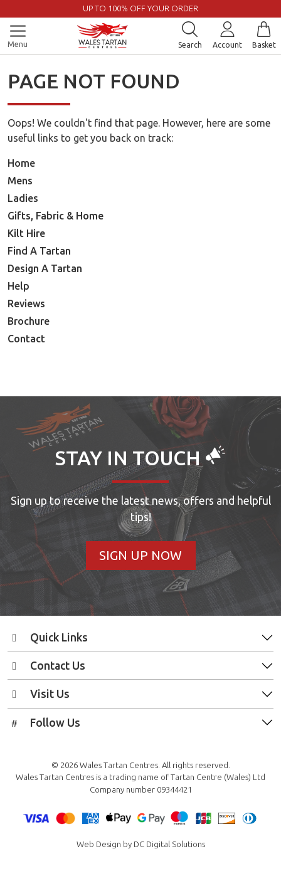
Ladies (23, 198)
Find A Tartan (39, 250)
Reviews (26, 303)
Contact (26, 338)
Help (18, 286)
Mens (20, 180)
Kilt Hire (26, 233)
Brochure (29, 321)
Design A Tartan (45, 268)
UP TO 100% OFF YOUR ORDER (140, 8)
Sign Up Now (140, 555)
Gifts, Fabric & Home (55, 215)
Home (21, 163)
